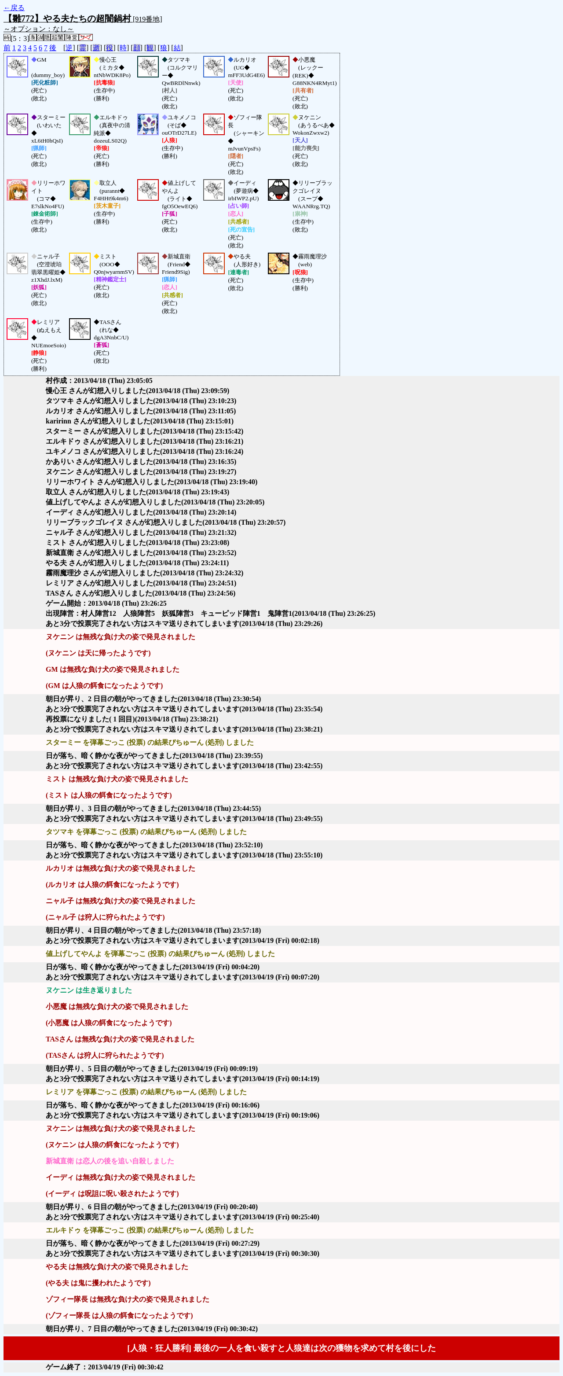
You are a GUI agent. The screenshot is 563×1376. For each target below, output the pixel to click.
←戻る (14, 7)
